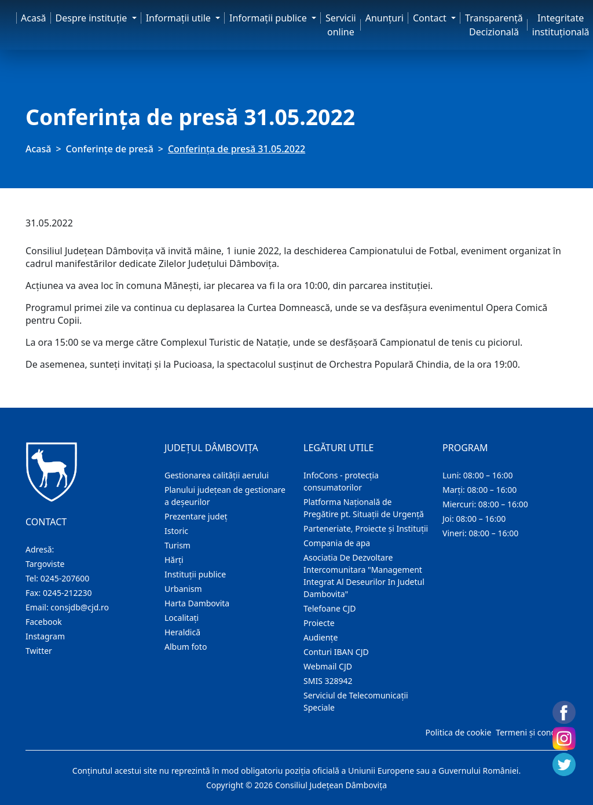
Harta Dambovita (196, 603)
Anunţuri (384, 18)
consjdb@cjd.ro (79, 607)
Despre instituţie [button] (93, 18)
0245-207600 (65, 578)
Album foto (185, 646)
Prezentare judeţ (196, 516)
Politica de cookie (458, 732)
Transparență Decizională (494, 25)
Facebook (43, 621)
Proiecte (319, 622)
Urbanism (183, 588)
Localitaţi (181, 617)
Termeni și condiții (530, 732)
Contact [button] (431, 18)
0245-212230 (67, 592)
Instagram (45, 636)
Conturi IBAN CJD (336, 651)
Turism (177, 545)
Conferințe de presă (109, 148)
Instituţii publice (195, 574)
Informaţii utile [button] (179, 18)
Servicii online (340, 25)
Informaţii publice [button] (269, 18)
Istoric (176, 530)
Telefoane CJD (329, 608)
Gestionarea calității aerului (216, 475)
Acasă (33, 18)
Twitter (38, 650)
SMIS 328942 (328, 680)
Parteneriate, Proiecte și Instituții (365, 528)
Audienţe (320, 637)
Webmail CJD (327, 666)
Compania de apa (336, 542)
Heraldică (182, 632)
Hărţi (174, 559)
